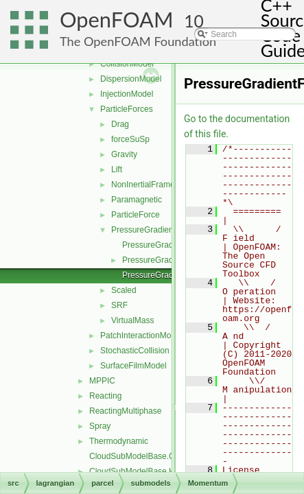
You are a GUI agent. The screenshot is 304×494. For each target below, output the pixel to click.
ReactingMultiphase (125, 411)
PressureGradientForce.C (169, 245)
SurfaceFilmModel (133, 365)
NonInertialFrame (143, 184)
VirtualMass (132, 320)
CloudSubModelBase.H (132, 471)
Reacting (105, 396)
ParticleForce (135, 215)
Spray (99, 426)
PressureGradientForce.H (169, 260)
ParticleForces (126, 109)
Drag (120, 124)
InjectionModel (126, 94)
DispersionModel (130, 79)
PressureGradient (143, 230)
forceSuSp (130, 139)
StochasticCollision (134, 350)
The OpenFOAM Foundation (138, 41)
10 (194, 21)
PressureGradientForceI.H (170, 275)
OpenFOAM (117, 19)
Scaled (124, 290)
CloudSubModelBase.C (132, 456)
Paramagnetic (136, 199)
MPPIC (102, 381)
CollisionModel (127, 64)
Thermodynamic (118, 441)
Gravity (124, 154)
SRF (119, 305)
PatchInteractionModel (141, 335)
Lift (116, 169)
